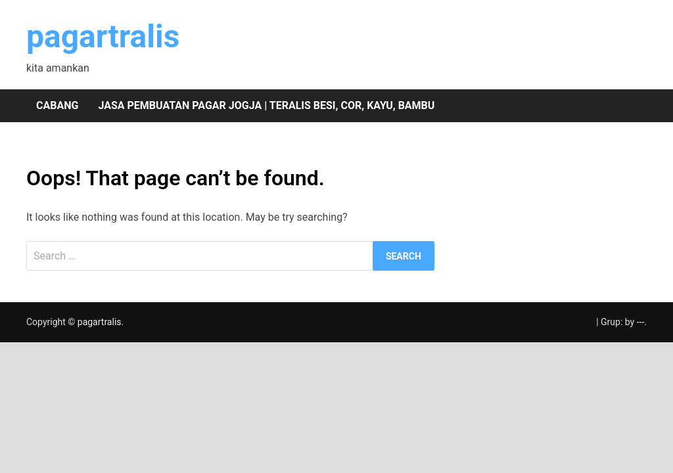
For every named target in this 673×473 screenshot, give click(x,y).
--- (641, 322)
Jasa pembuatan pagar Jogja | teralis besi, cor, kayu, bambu (266, 105)
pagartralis (102, 36)
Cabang (57, 105)
